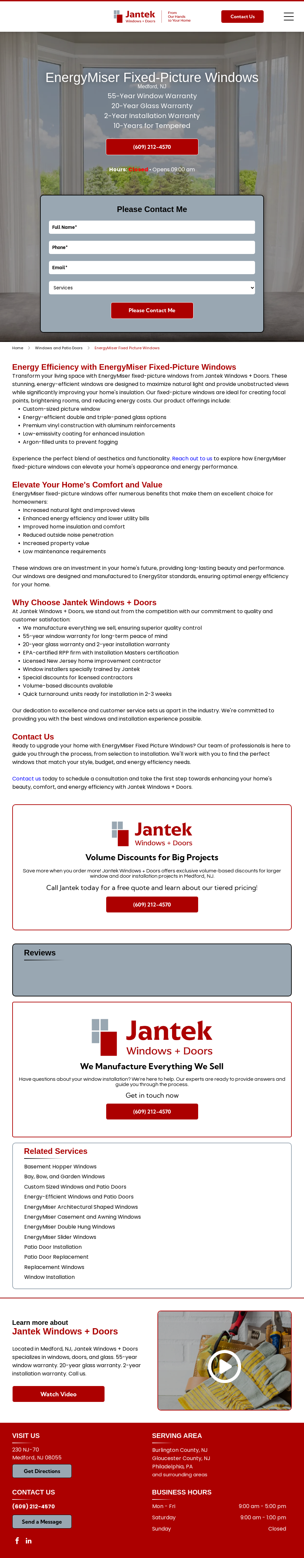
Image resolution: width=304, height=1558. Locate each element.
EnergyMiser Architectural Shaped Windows (81, 1207)
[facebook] (17, 1541)
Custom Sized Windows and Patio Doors (75, 1187)
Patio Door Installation (53, 1247)
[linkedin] (29, 1541)
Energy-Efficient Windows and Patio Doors (79, 1196)
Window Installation (49, 1277)
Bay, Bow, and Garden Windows (64, 1176)
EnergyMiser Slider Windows (60, 1237)
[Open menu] (289, 16)
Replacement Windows (54, 1267)
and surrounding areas (179, 1474)
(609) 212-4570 (33, 1506)
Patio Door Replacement (56, 1257)
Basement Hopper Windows (60, 1166)
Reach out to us (192, 458)
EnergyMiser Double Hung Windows (69, 1227)
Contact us (26, 778)
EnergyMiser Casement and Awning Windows (82, 1217)
